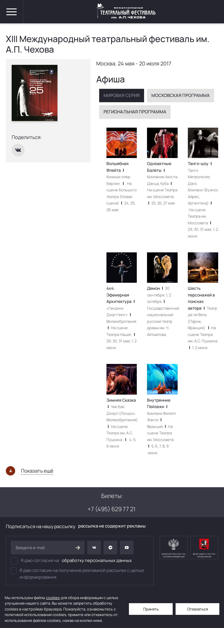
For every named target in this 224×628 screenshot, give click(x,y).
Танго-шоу (199, 163)
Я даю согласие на (71, 560)
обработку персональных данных (97, 560)
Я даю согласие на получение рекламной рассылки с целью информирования (77, 573)
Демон (156, 288)
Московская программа (180, 95)
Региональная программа (135, 112)
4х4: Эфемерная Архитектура (120, 294)
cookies (53, 597)
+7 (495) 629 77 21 (111, 509)
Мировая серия (122, 95)
